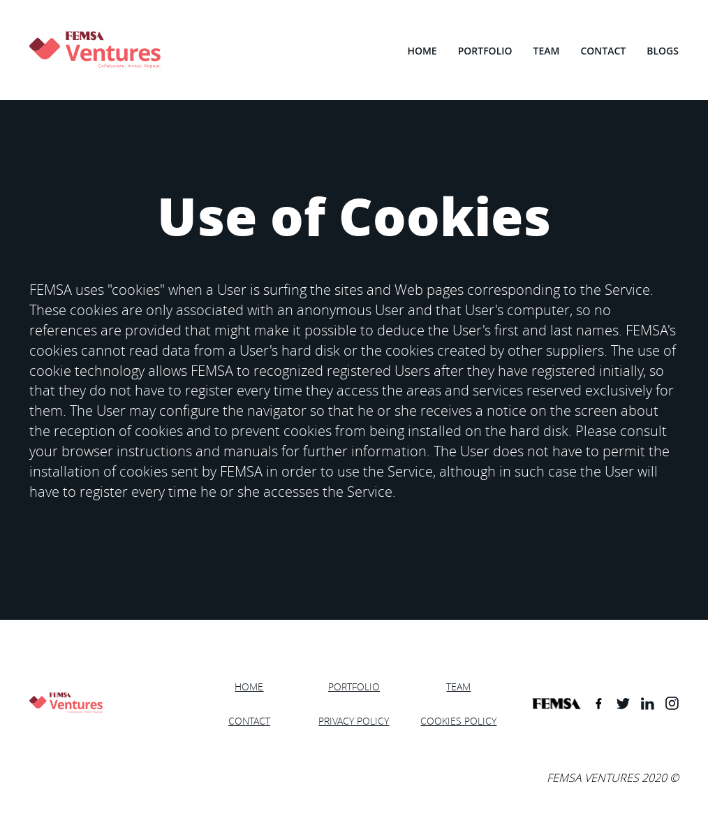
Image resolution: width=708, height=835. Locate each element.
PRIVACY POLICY (353, 720)
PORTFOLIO (485, 50)
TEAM (546, 50)
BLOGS (663, 50)
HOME (421, 50)
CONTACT (603, 50)
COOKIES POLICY (458, 720)
